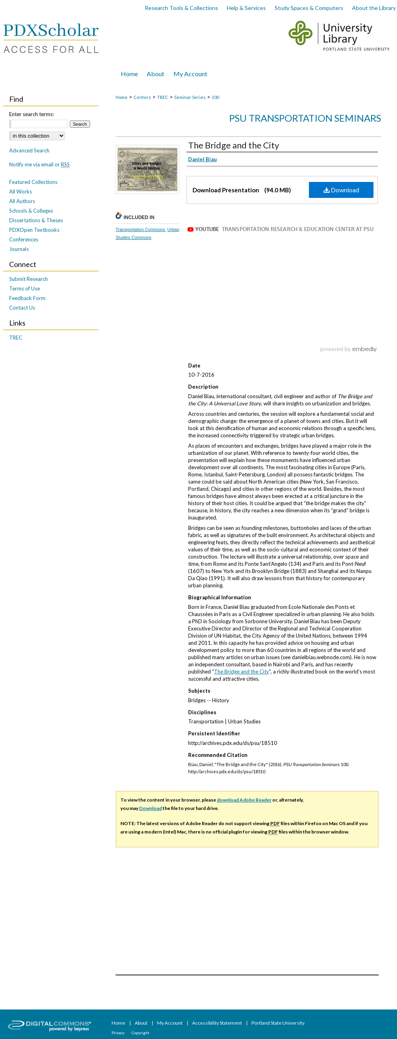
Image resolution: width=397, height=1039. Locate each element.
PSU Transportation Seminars (305, 118)
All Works (20, 191)
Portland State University (278, 1023)
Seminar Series (190, 97)
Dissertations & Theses (36, 220)
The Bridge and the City (233, 145)
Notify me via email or (39, 164)
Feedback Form (27, 298)
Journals (19, 249)
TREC (162, 97)
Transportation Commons (140, 229)
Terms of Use (24, 288)
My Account (170, 1023)
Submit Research (28, 279)
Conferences (23, 239)
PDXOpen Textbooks (34, 230)
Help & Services (246, 7)
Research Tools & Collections (181, 7)
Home (122, 97)
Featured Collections (33, 182)
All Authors (22, 201)
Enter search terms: (31, 114)
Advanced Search (29, 150)
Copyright (140, 1032)
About (141, 1023)
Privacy (118, 1032)
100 (215, 97)
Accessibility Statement (217, 1023)
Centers (142, 97)
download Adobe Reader (244, 800)
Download (341, 190)
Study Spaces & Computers (309, 7)
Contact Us (22, 307)
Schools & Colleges (31, 210)
